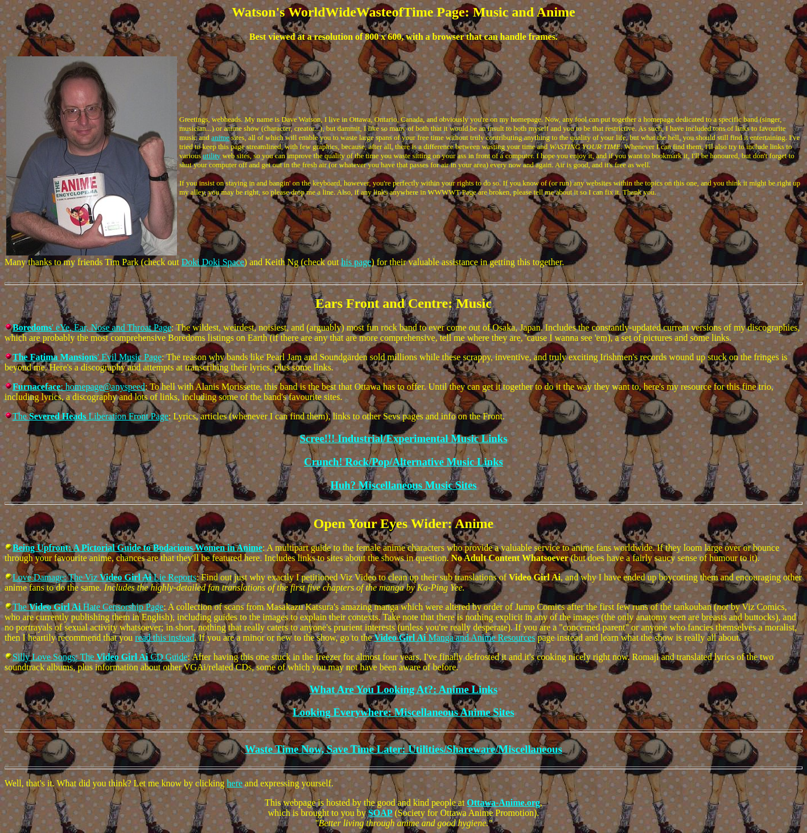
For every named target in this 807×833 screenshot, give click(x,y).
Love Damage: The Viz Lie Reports (104, 577)
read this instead (164, 637)
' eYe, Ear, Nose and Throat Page (92, 327)
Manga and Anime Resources (454, 637)
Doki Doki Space (213, 262)
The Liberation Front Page (90, 416)
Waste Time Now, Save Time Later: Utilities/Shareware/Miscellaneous (403, 749)
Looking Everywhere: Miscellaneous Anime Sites (403, 712)
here (235, 783)
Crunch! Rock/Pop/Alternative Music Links (403, 462)
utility (212, 155)
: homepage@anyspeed (79, 386)
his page (356, 262)
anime (220, 137)
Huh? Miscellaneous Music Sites (403, 485)
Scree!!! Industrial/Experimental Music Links (404, 438)
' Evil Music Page (87, 357)
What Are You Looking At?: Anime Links (404, 689)
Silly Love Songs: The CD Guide (100, 657)
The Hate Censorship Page (88, 607)
